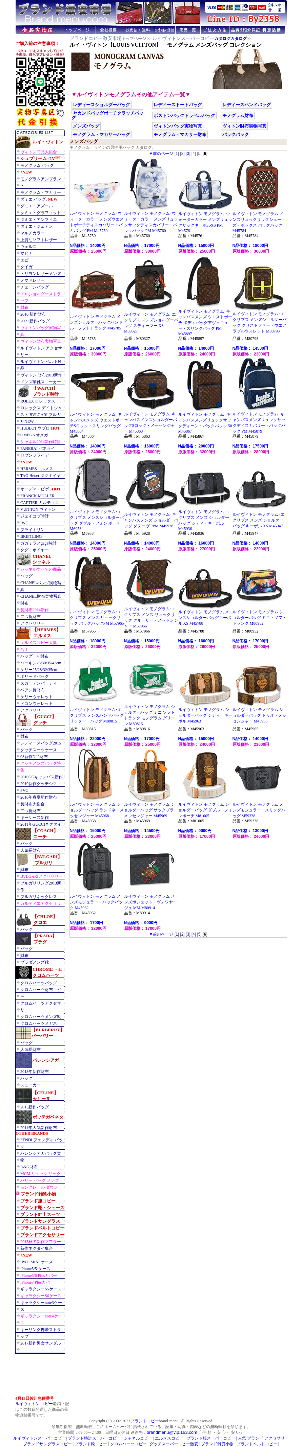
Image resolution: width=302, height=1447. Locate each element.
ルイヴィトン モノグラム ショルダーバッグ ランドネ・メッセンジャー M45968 (97, 808)
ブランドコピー (144, 1421)
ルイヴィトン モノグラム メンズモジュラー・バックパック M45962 (97, 900)
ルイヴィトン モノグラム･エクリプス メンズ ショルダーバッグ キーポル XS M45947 (260, 518)
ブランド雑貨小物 (217, 1444)
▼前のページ (161, 153)
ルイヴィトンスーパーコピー (183, 38)
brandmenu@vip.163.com (172, 1432)
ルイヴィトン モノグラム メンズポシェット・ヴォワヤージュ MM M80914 (151, 900)
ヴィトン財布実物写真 (244, 126)
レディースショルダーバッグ (101, 104)
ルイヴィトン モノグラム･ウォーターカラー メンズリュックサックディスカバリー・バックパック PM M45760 (151, 220)
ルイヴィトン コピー (34, 1403)
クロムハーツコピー (128, 1444)
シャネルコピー (138, 1438)
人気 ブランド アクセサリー (263, 1438)
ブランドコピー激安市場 (95, 38)
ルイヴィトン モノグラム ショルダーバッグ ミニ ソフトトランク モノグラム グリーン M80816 (151, 713)
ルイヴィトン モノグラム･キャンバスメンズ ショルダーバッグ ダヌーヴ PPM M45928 (151, 518)
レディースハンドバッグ (246, 104)
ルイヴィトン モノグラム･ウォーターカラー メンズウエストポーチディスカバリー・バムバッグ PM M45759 (97, 220)
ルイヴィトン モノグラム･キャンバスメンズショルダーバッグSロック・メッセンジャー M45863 (151, 421)
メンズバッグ (86, 126)
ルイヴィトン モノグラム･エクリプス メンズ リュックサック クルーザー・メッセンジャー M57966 (151, 615)
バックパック (235, 134)
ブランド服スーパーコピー (210, 1438)
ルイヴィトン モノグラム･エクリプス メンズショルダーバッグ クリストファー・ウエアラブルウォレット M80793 (260, 320)
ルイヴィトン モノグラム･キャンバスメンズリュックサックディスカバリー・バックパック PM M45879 (260, 421)
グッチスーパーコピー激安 (173, 1444)
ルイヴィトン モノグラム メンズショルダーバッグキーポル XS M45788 (205, 615)
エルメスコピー (169, 1438)
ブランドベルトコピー (257, 1444)
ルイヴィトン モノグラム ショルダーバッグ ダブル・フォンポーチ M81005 (205, 808)
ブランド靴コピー (91, 1444)
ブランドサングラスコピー (47, 1444)
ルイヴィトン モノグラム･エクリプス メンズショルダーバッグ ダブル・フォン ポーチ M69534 (97, 518)
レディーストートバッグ (178, 104)
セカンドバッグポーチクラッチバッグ (107, 115)
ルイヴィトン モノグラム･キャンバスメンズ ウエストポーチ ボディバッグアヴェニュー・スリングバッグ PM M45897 (205, 320)
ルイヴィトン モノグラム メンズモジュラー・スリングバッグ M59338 (260, 808)
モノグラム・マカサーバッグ (101, 134)
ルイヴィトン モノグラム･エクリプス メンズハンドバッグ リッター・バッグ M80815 (97, 713)
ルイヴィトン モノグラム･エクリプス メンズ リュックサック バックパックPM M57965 (97, 615)
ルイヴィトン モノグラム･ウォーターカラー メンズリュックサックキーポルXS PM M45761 (205, 220)
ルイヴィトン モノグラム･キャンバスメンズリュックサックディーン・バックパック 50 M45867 (205, 421)
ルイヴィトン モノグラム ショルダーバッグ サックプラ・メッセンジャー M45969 (151, 808)
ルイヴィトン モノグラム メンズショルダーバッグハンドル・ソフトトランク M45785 (97, 320)
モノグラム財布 (237, 115)
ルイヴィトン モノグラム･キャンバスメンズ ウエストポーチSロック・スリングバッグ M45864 (97, 421)
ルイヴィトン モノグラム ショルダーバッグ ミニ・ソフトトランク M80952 (260, 615)
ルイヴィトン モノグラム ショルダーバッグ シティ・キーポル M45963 (205, 713)
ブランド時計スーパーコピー (94, 1438)
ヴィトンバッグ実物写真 (178, 126)
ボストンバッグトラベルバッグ (184, 115)
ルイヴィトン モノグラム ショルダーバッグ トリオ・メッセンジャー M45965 (260, 713)
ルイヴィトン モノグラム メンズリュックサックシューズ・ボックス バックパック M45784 (260, 220)
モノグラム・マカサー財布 (180, 134)
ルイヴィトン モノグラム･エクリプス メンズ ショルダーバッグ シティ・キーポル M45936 (205, 518)
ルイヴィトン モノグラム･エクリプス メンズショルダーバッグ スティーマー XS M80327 (151, 321)
